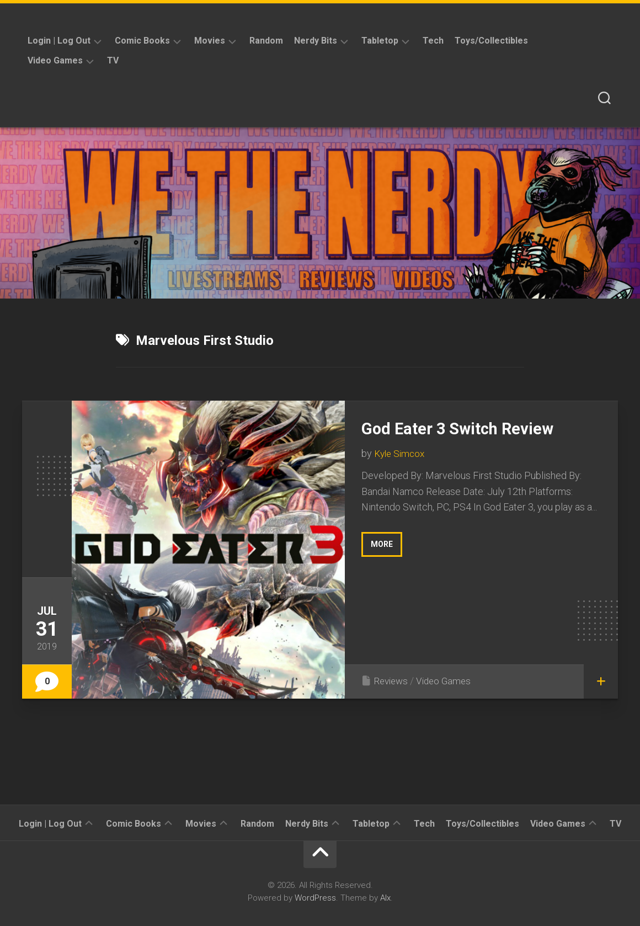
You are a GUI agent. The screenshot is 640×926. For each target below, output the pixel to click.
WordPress (315, 898)
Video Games (55, 60)
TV (113, 60)
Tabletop (379, 40)
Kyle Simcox (401, 453)
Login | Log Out (59, 40)
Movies (209, 40)
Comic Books (142, 40)
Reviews (392, 680)
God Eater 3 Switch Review (467, 428)
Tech (433, 40)
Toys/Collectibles (491, 40)
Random (266, 40)
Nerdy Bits (315, 40)
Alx (385, 898)
